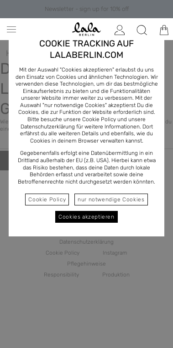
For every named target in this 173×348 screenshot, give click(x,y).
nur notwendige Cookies (111, 199)
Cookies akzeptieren (86, 217)
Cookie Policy (47, 199)
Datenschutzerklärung (48, 126)
